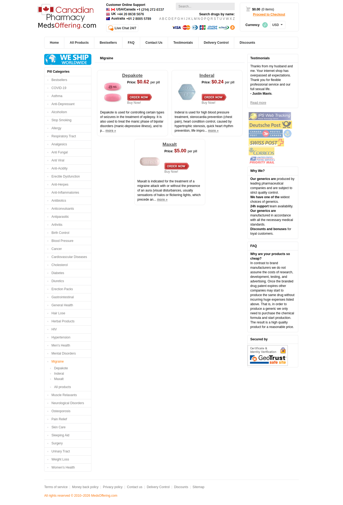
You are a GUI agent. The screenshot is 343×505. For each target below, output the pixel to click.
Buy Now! (139, 99)
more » (111, 130)
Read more (258, 103)
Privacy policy (112, 487)
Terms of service (56, 487)
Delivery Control (158, 487)
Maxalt (59, 379)
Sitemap (198, 487)
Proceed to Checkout (269, 14)
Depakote (61, 368)
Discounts (181, 487)
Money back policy (85, 487)
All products (62, 387)
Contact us (134, 487)
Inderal (59, 373)
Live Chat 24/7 (125, 28)
